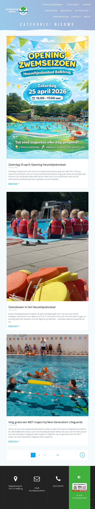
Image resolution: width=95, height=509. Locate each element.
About (87, 16)
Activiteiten (81, 10)
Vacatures (72, 4)
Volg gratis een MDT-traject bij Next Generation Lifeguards (45, 422)
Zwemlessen (51, 10)
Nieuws (87, 4)
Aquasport (66, 10)
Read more (12, 183)
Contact (76, 16)
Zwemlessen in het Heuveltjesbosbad (31, 307)
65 (59, 455)
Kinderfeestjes (61, 16)
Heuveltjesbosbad (52, 4)
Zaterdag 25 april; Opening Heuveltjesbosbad (37, 164)
